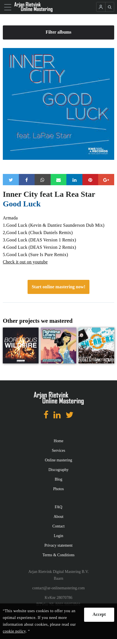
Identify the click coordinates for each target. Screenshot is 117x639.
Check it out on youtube (25, 261)
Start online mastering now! (59, 286)
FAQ (58, 507)
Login (58, 536)
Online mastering (58, 460)
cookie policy (14, 631)
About (59, 516)
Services (58, 450)
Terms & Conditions (58, 555)
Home (58, 441)
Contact (58, 526)
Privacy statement (58, 545)
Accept (99, 614)
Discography (58, 470)
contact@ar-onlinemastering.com (58, 588)
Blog (58, 479)
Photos (58, 489)
